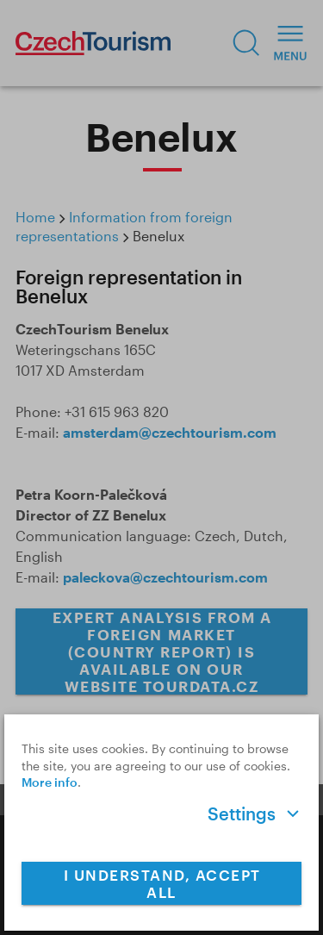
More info (50, 782)
